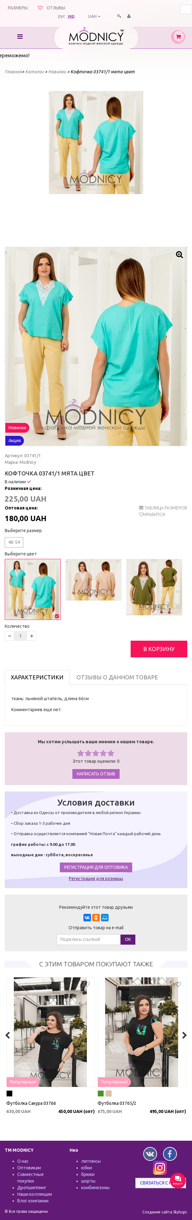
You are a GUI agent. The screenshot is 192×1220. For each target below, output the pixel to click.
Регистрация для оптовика (96, 867)
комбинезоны (95, 1187)
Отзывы (56, 7)
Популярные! (110, 1081)
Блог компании (32, 1200)
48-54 (14, 542)
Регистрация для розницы (96, 878)
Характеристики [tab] (37, 677)
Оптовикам (29, 1167)
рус (61, 16)
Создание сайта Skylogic (164, 1212)
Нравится (154, 514)
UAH (92, 16)
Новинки (17, 427)
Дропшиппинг (31, 1187)
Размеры (18, 7)
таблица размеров (163, 507)
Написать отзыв (96, 773)
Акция (14, 440)
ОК (128, 939)
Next (135, 162)
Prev (57, 162)
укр (71, 16)
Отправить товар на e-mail (96, 927)
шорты (88, 1180)
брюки (87, 1174)
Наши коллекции (34, 1194)
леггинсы (91, 1161)
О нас (23, 1161)
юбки (86, 1167)
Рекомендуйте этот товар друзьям (96, 907)
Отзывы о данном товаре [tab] (117, 677)
